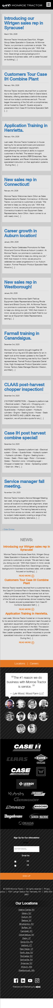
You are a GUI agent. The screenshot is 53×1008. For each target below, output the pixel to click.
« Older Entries (8, 530)
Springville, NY (26, 960)
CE (28, 865)
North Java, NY (26, 953)
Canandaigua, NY (26, 935)
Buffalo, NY (27, 928)
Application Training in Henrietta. (26, 614)
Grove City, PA (26, 942)
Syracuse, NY (26, 963)
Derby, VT (26, 938)
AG (28, 861)
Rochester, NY (26, 956)
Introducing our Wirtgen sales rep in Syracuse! (23, 24)
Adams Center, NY (26, 910)
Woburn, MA (26, 967)
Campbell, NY (26, 931)
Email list (26, 856)
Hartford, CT (26, 946)
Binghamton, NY (26, 924)
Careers (34, 664)
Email (26, 843)
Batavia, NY (27, 921)
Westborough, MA (26, 971)
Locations (20, 664)
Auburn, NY (26, 917)
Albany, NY (26, 913)
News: (26, 540)
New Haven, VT (26, 949)
